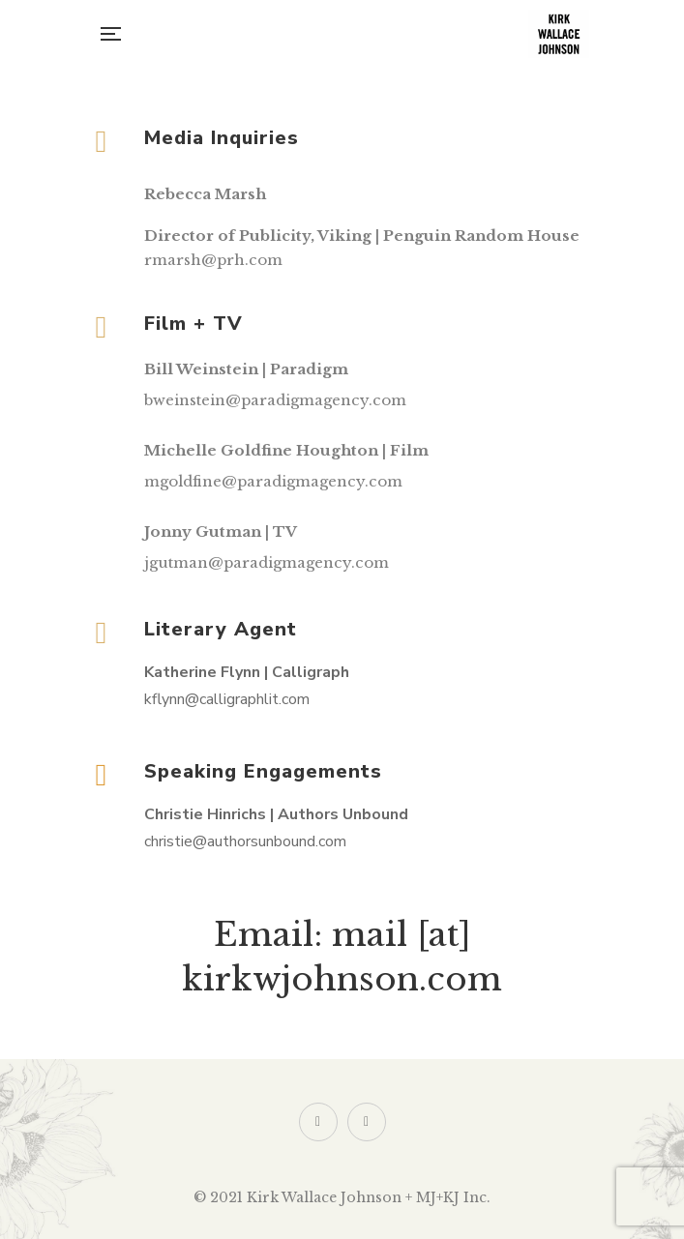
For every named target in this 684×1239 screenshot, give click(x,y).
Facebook (366, 1122)
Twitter (317, 1122)
